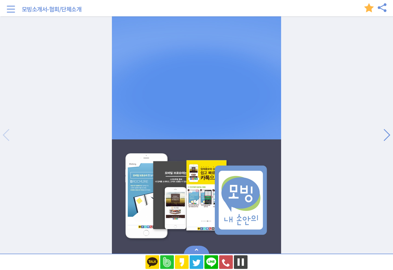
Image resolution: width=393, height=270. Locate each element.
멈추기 (241, 262)
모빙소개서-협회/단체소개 (52, 9)
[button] (386, 135)
